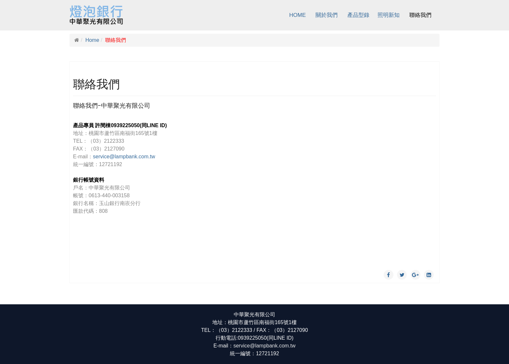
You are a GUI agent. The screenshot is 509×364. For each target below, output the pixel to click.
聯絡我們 (420, 15)
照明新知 (389, 15)
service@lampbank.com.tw (124, 156)
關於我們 (327, 15)
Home (297, 15)
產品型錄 (358, 15)
